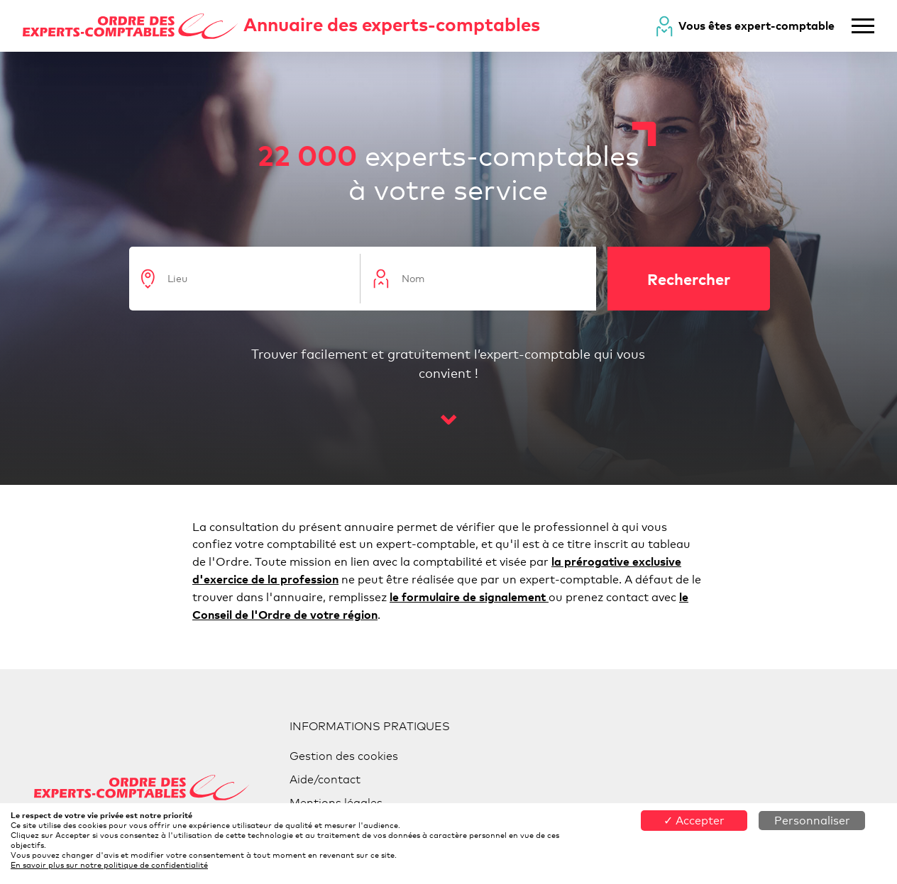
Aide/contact (325, 779)
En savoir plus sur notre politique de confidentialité (109, 865)
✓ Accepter (694, 820)
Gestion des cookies (344, 756)
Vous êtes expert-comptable (756, 25)
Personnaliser (812, 820)
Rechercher (688, 279)
